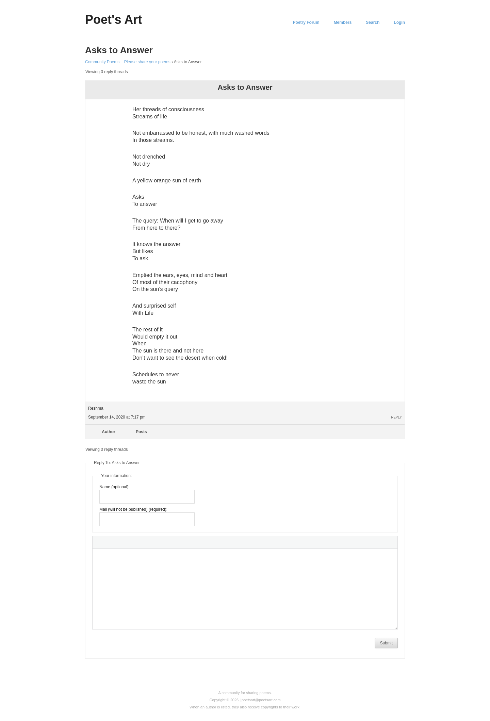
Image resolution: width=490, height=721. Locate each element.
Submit (386, 643)
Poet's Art (113, 20)
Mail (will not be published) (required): (133, 509)
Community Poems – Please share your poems (127, 62)
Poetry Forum (306, 22)
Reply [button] (396, 417)
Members (343, 22)
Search (372, 22)
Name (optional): (114, 487)
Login (399, 22)
